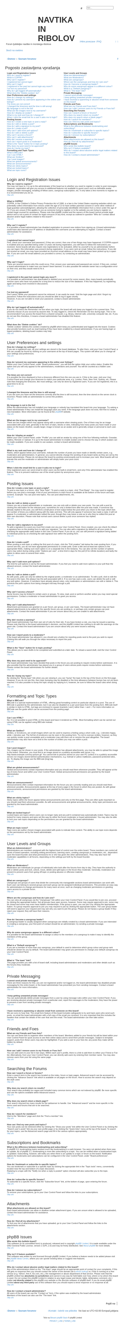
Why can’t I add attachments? (20, 137)
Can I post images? (15, 159)
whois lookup (82, 1271)
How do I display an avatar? (19, 113)
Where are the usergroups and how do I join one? (86, 82)
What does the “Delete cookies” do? (23, 93)
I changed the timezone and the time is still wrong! (29, 106)
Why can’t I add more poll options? (22, 130)
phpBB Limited (82, 1243)
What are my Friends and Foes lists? (80, 106)
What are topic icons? (16, 170)
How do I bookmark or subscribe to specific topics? (86, 130)
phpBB (58, 412)
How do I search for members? (77, 119)
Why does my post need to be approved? (25, 146)
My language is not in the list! (20, 108)
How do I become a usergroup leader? (81, 84)
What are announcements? (19, 164)
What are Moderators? (74, 77)
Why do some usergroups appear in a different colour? (88, 86)
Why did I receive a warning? (20, 139)
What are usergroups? (74, 80)
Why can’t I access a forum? (19, 135)
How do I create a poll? (17, 128)
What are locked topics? (17, 168)
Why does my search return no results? (81, 115)
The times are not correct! (18, 104)
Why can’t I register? (16, 80)
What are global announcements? (22, 161)
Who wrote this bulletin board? (77, 146)
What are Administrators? (75, 75)
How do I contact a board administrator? (82, 155)
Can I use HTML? (15, 155)
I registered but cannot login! (20, 82)
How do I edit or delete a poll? (20, 133)
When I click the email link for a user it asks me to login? (32, 117)
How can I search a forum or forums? (80, 113)
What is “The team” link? (75, 91)
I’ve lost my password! (17, 88)
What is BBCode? (15, 152)
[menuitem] (98, 41)
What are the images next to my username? (26, 111)
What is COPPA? (14, 77)
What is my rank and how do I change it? (25, 115)
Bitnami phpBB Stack (58, 1318)
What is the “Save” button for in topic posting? (27, 144)
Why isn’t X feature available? (77, 148)
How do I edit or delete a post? (20, 124)
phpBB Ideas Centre (19, 1258)
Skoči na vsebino (14, 50)
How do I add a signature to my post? (23, 126)
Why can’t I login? (15, 84)
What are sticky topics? (17, 166)
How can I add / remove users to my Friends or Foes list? (89, 108)
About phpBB (89, 1246)
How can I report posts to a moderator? (24, 141)
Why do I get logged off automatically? (24, 91)
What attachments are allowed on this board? (84, 139)
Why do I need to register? (19, 75)
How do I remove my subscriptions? (80, 135)
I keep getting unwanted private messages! (83, 97)
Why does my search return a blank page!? (83, 117)
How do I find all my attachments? (79, 141)
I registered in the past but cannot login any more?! (30, 86)
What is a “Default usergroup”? (77, 88)
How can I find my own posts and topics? (82, 122)
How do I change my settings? (20, 97)
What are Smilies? (15, 157)
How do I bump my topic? (18, 148)
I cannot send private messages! (78, 95)
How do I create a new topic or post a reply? (27, 122)
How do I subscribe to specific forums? (81, 133)
